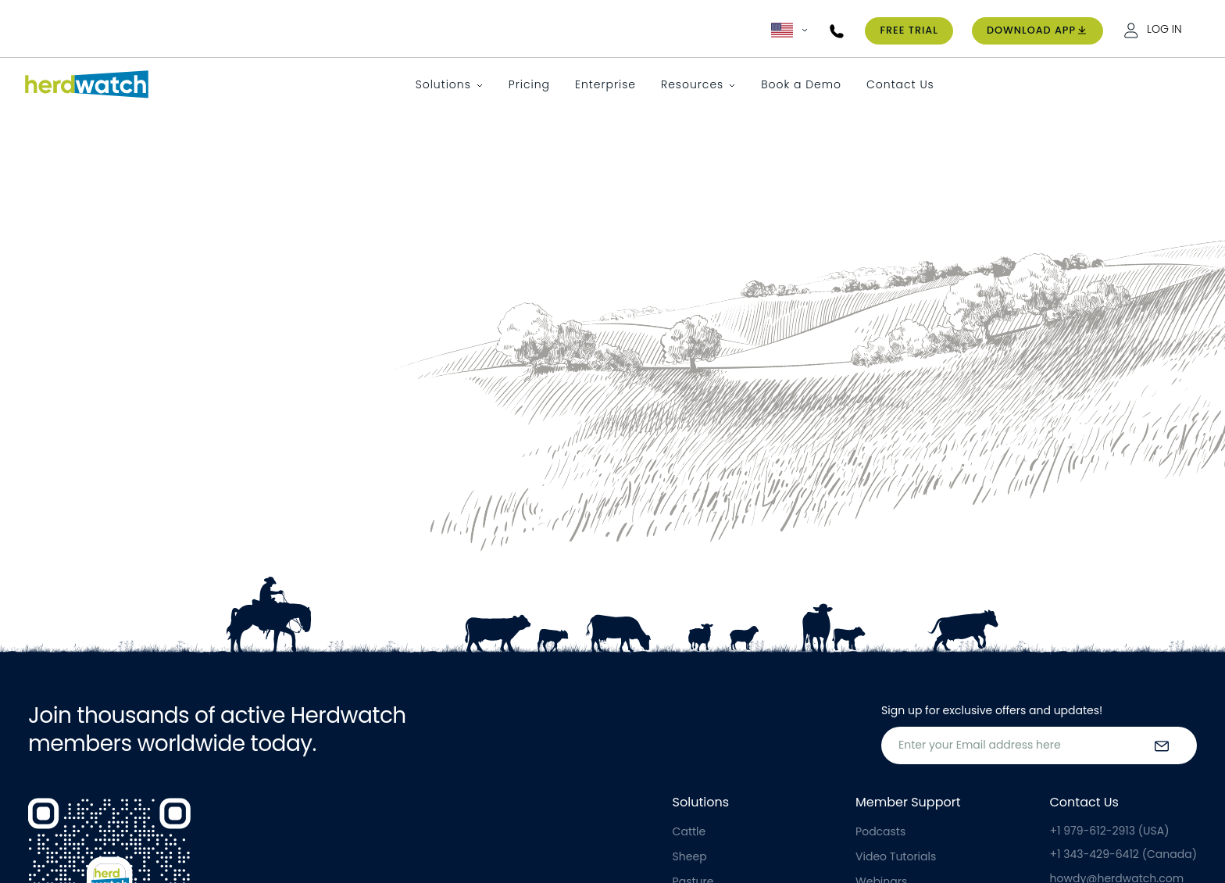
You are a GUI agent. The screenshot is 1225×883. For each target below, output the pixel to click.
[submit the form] (1162, 745)
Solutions (443, 84)
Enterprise (605, 84)
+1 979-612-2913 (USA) (1110, 830)
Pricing (529, 84)
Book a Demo (801, 84)
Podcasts (880, 831)
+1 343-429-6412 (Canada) (1123, 854)
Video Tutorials (895, 856)
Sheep (690, 856)
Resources (692, 84)
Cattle (689, 831)
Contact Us (900, 84)
